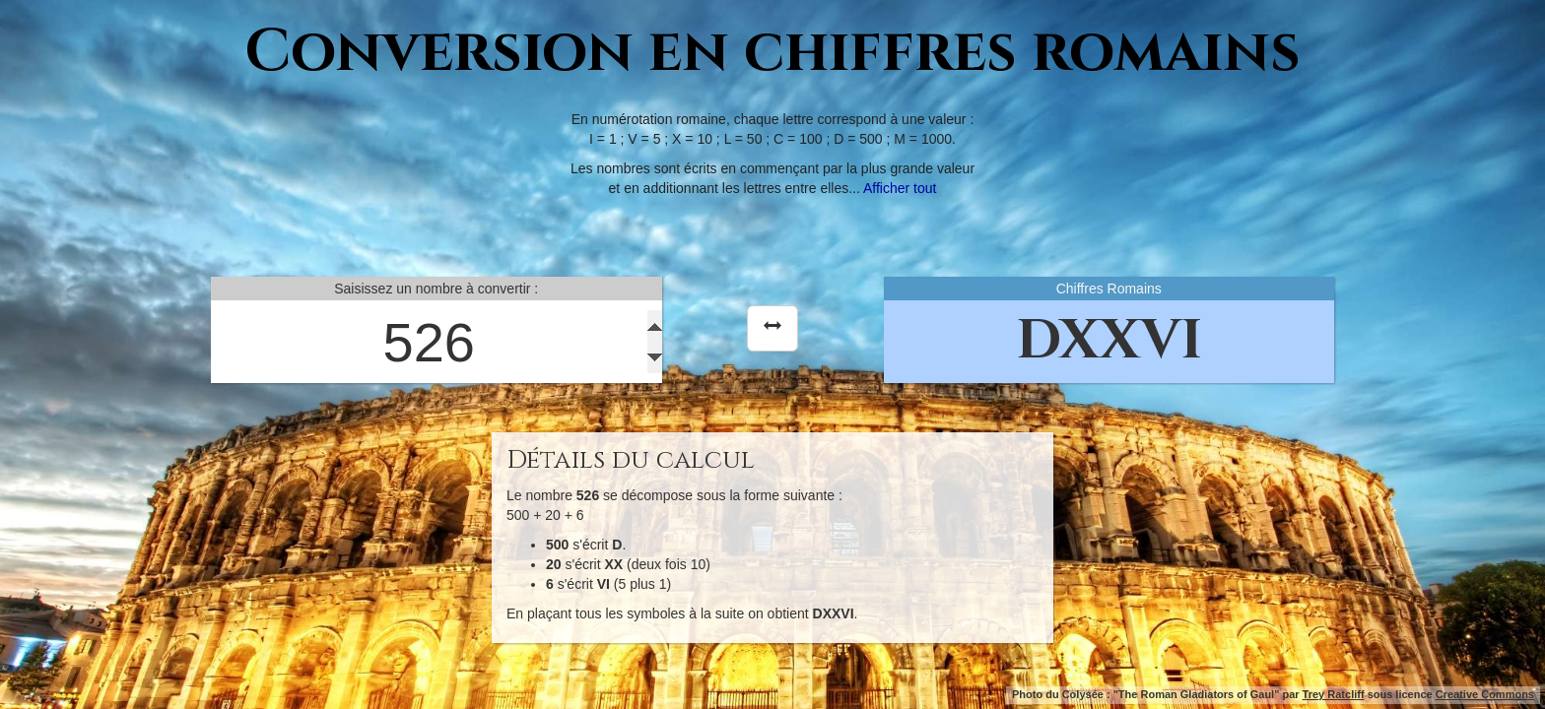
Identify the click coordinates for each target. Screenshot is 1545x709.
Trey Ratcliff (1334, 694)
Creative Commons (1485, 694)
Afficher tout (899, 188)
